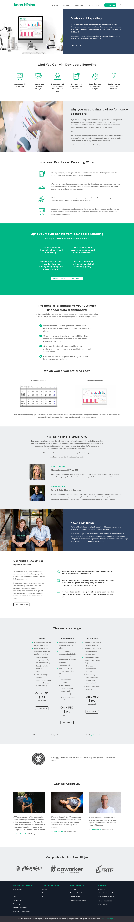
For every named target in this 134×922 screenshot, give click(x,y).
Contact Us (101, 889)
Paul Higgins (96, 829)
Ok (103, 918)
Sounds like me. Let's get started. (66, 278)
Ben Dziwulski (21, 834)
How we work (93, 5)
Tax (14, 896)
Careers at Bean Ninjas (77, 893)
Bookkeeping (17, 889)
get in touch (95, 735)
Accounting (17, 893)
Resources (79, 5)
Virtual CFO (17, 900)
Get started (110, 5)
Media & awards (75, 896)
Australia (44, 889)
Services (66, 5)
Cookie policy (111, 918)
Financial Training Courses (21, 911)
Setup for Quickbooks (20, 907)
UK (43, 896)
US (42, 893)
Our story (73, 889)
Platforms (54, 5)
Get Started (42, 708)
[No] (131, 919)
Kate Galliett (58, 831)
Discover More (21, 604)
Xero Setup (16, 904)
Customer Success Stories (78, 900)
